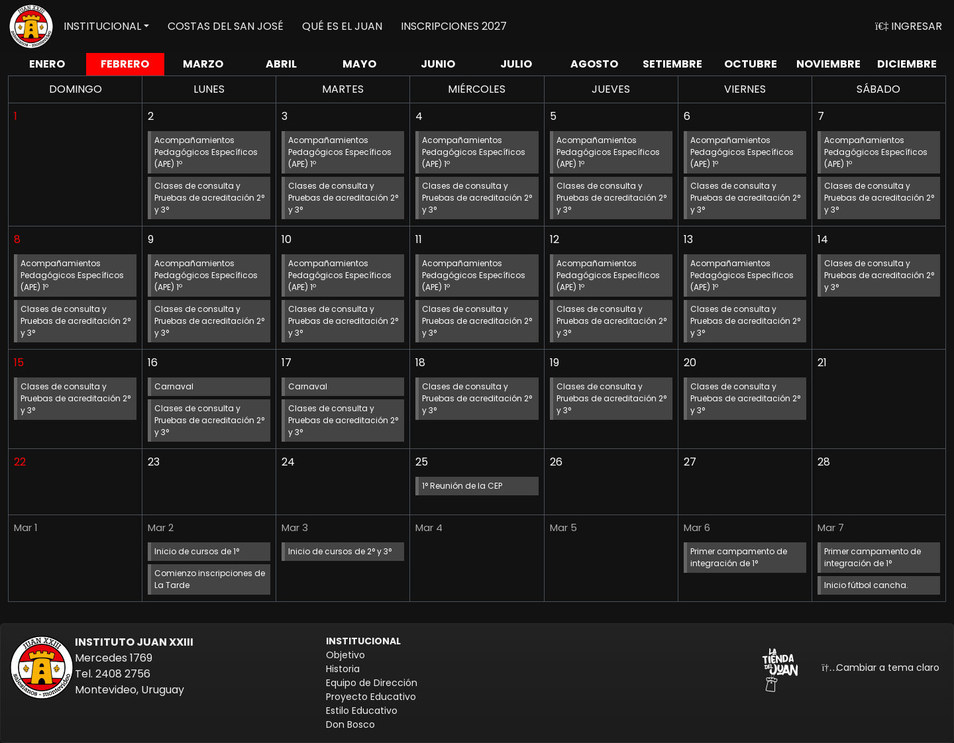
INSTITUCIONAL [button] (102, 26)
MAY (359, 64)
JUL (516, 64)
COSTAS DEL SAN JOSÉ (226, 26)
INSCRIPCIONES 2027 (454, 26)
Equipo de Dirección (371, 682)
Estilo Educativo (362, 710)
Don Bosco (350, 724)
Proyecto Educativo (371, 696)
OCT (750, 64)
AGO (594, 64)
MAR (203, 64)
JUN (438, 64)
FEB (125, 64)
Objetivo (345, 655)
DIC (907, 64)
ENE (47, 64)
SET (672, 64)
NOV (828, 64)
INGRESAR (908, 26)
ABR (281, 64)
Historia (343, 668)
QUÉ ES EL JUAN (342, 26)
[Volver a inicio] (31, 26)
